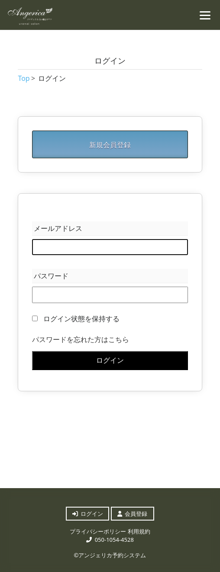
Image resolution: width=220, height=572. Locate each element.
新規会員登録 (110, 145)
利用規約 (139, 531)
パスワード (51, 276)
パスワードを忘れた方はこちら (80, 339)
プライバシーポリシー (98, 531)
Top (23, 78)
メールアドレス (58, 228)
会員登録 (132, 514)
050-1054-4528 (110, 539)
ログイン (110, 360)
